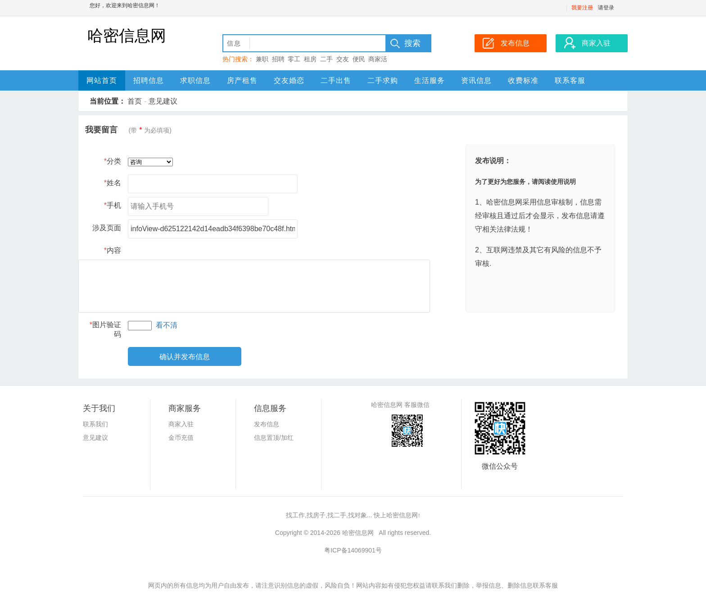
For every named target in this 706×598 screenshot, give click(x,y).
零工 (294, 59)
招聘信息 (148, 80)
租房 (310, 59)
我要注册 (582, 8)
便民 (359, 59)
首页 (134, 101)
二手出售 (336, 80)
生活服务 (429, 80)
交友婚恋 (289, 80)
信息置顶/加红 (274, 437)
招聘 (278, 59)
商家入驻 (181, 424)
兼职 (262, 59)
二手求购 (382, 80)
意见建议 (163, 101)
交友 (342, 59)
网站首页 (101, 80)
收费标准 (523, 80)
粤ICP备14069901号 (353, 550)
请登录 (606, 8)
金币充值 (181, 437)
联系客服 (570, 80)
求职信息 (195, 80)
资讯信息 (476, 80)
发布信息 (266, 424)
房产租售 (242, 80)
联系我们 (95, 424)
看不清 (166, 325)
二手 (326, 59)
